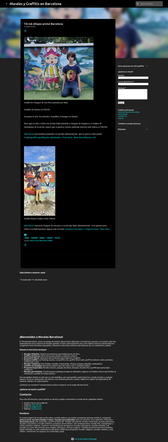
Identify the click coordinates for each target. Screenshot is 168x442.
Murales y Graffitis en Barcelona (35, 4)
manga (42, 238)
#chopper (78, 229)
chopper (34, 238)
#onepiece (69, 229)
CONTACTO (122, 116)
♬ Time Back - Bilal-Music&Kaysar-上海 (78, 137)
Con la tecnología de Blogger (84, 439)
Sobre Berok (122, 114)
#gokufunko (55, 137)
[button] (25, 31)
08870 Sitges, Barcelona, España (41, 240)
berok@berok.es (35, 407)
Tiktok (57, 238)
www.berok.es (36, 409)
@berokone (29, 134)
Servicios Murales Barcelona (129, 112)
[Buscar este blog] (151, 3)
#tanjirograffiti (30, 137)
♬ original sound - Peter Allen (97, 229)
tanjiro (49, 238)
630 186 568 (36, 405)
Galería (120, 118)
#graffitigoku (43, 137)
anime (27, 238)
